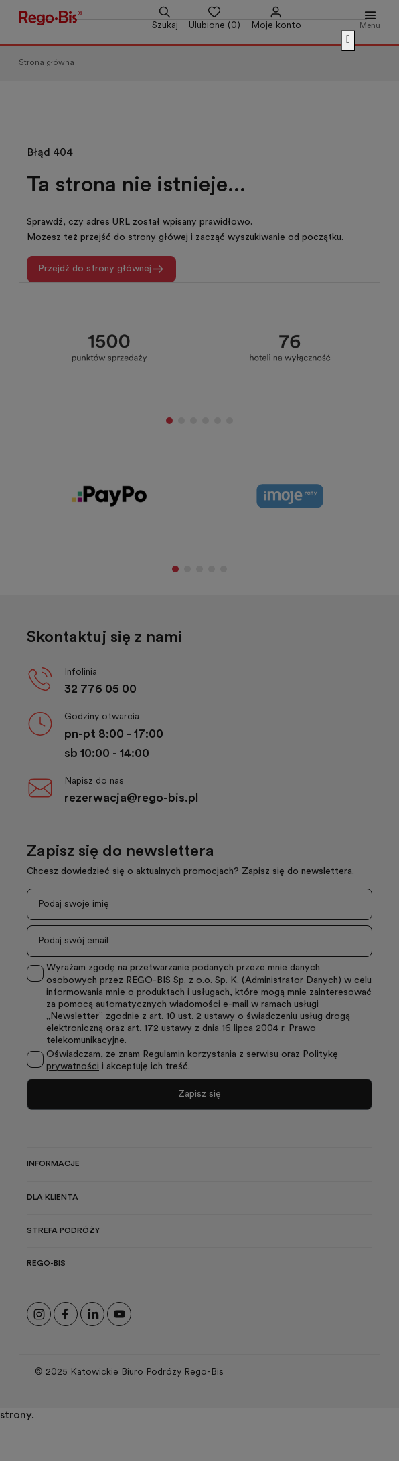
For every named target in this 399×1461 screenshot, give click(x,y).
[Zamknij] (348, 40)
